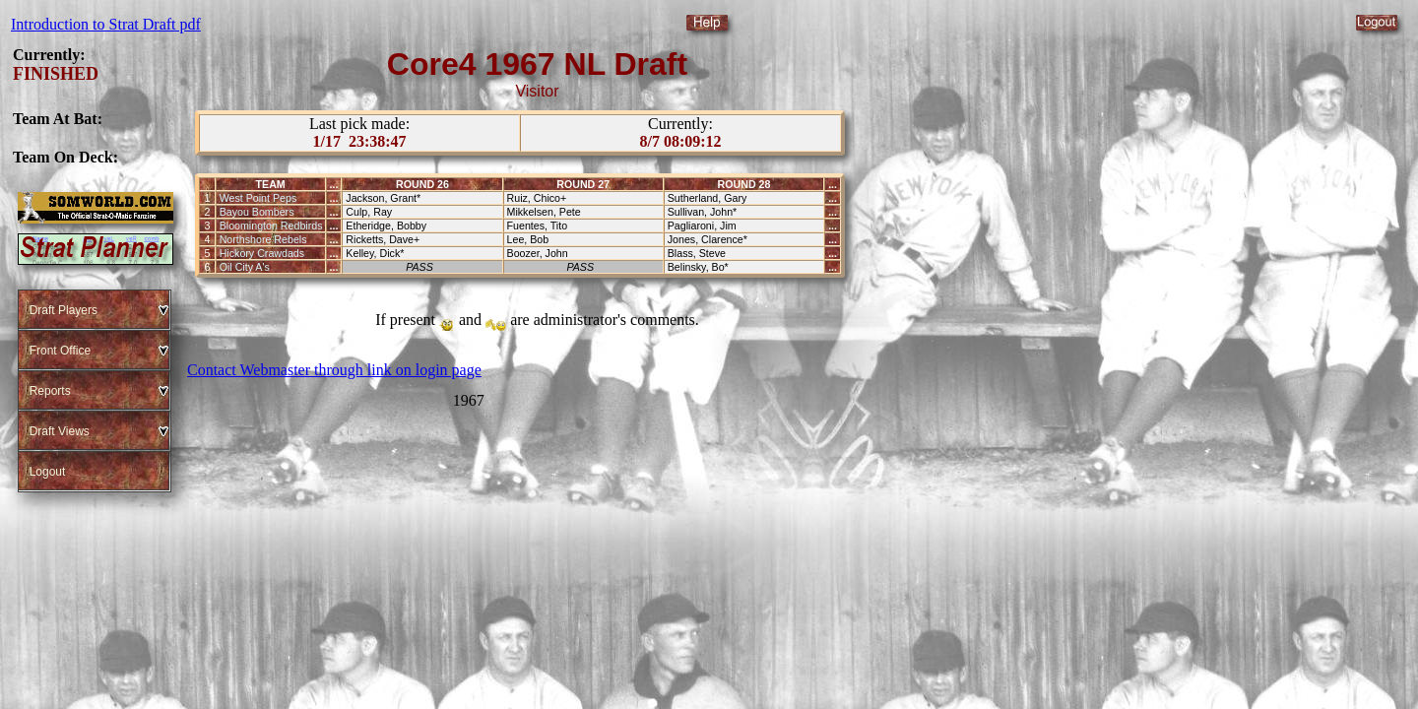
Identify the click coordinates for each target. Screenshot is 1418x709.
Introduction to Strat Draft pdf (106, 24)
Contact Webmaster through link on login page (334, 369)
